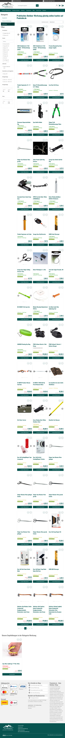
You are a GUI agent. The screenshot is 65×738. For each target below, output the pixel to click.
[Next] (30, 628)
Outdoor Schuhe (15, 10)
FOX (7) (5, 58)
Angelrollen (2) (6, 33)
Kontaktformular (31, 706)
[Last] (32, 628)
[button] (28, 26)
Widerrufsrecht (21, 730)
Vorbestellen (12, 674)
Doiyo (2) (5, 54)
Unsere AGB (20, 725)
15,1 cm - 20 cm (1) (7, 81)
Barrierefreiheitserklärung (23, 731)
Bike (34, 10)
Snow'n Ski (38, 10)
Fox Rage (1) (6, 60)
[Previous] (21, 628)
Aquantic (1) (6, 45)
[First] (19, 628)
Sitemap (30, 708)
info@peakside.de (34, 697)
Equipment (28, 10)
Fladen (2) (5, 56)
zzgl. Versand (30, 95)
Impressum (20, 727)
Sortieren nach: (45, 22)
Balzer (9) (5, 47)
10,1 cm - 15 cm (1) (7, 79)
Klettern (23, 10)
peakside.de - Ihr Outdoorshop (8, 729)
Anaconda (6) (6, 43)
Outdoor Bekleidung (6, 10)
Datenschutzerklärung (23, 728)
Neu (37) (5, 73)
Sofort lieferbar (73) (6, 67)
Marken (44, 10)
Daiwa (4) (5, 52)
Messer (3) (5, 35)
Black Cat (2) (6, 49)
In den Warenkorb (24, 60)
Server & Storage (7, 735)
